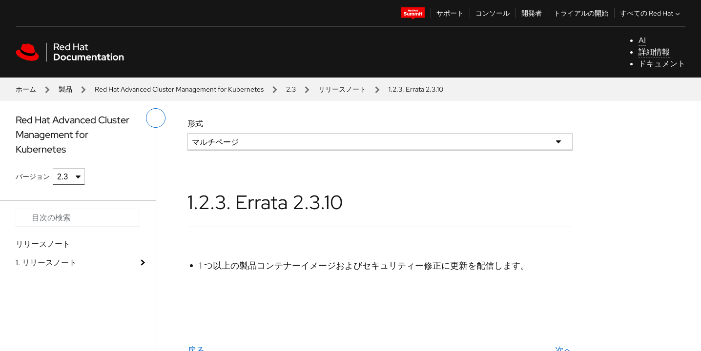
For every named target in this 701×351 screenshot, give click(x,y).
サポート (450, 13)
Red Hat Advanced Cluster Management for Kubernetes (179, 89)
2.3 (291, 89)
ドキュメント (662, 63)
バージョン (33, 176)
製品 (65, 89)
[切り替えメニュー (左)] (155, 118)
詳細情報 (654, 52)
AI (642, 40)
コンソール (492, 13)
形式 (195, 123)
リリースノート (342, 89)
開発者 (531, 13)
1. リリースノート (46, 262)
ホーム (26, 89)
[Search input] (78, 218)
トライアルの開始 (581, 13)
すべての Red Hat (651, 13)
